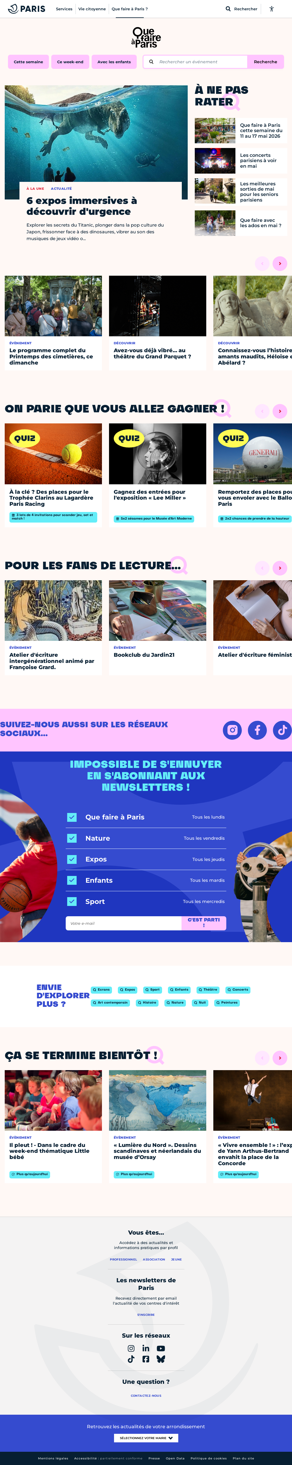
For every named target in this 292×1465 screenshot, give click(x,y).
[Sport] (86, 901)
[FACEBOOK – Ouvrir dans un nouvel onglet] (257, 730)
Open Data (175, 1458)
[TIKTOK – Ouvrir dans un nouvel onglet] (282, 730)
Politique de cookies (209, 1458)
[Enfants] (90, 880)
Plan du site (243, 1458)
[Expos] (87, 859)
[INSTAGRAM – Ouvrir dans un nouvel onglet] (232, 730)
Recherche (265, 61)
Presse (154, 1458)
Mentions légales (53, 1458)
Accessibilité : (108, 1458)
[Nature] (88, 838)
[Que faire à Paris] (105, 817)
